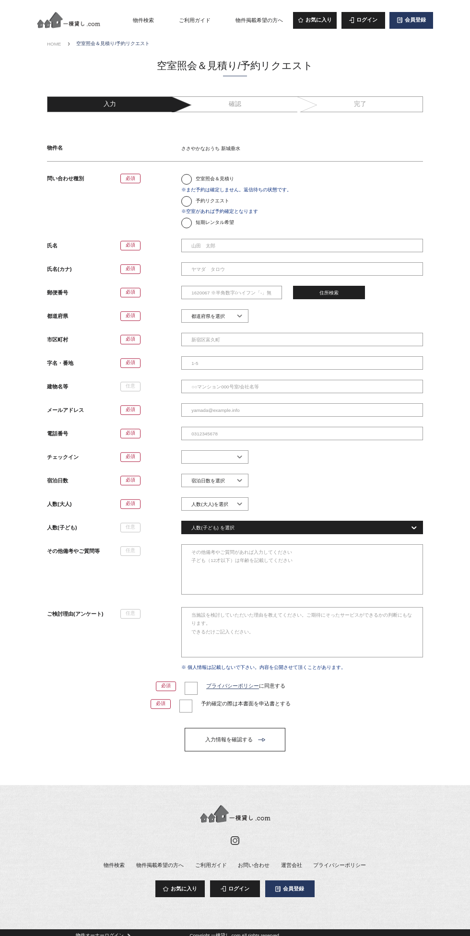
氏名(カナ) (59, 269)
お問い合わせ (254, 865)
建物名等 (57, 386)
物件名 (55, 148)
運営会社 (291, 865)
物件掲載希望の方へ (259, 20)
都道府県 (57, 316)
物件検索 (143, 20)
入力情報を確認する (229, 739)
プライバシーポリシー (232, 686)
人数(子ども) (62, 527)
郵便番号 (57, 292)
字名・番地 (60, 363)
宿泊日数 (57, 480)
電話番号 (57, 433)
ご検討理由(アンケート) (75, 614)
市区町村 (57, 339)
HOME (54, 44)
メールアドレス (65, 410)
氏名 (52, 245)
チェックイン (63, 457)
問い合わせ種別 (65, 178)
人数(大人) (59, 504)
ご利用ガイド (195, 20)
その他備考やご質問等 (73, 551)
